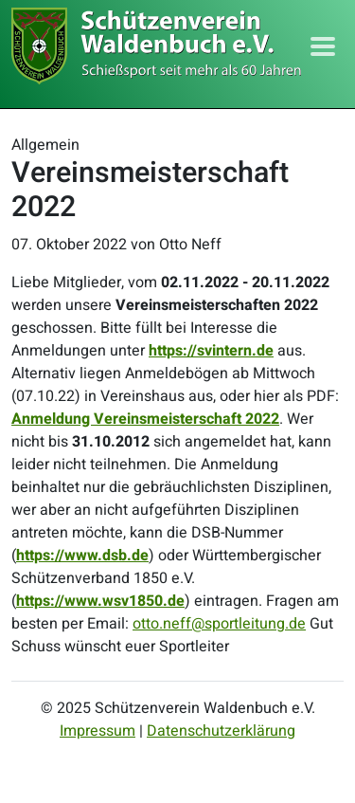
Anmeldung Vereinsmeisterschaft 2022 (145, 419)
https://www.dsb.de (82, 555)
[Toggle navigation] (323, 46)
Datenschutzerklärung (221, 731)
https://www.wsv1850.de (100, 601)
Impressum (97, 731)
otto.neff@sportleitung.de (219, 623)
